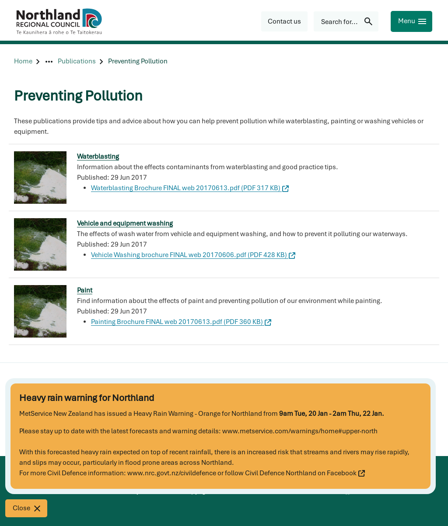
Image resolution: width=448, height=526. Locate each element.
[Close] (26, 508)
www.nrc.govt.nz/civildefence (171, 473)
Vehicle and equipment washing (125, 223)
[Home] (23, 61)
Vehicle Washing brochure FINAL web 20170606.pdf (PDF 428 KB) (193, 255)
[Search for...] (346, 21)
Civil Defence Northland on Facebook (305, 473)
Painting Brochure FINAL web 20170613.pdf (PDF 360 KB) (181, 321)
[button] (284, 21)
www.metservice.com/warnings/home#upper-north (300, 431)
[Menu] (411, 21)
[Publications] (77, 61)
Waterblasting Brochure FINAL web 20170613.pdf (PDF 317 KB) (190, 188)
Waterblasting (98, 156)
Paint (84, 290)
